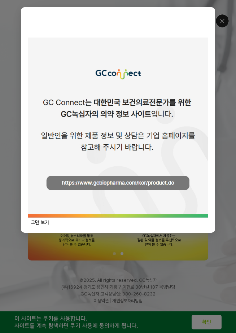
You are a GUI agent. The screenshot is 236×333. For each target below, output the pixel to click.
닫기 (222, 20)
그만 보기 (40, 222)
